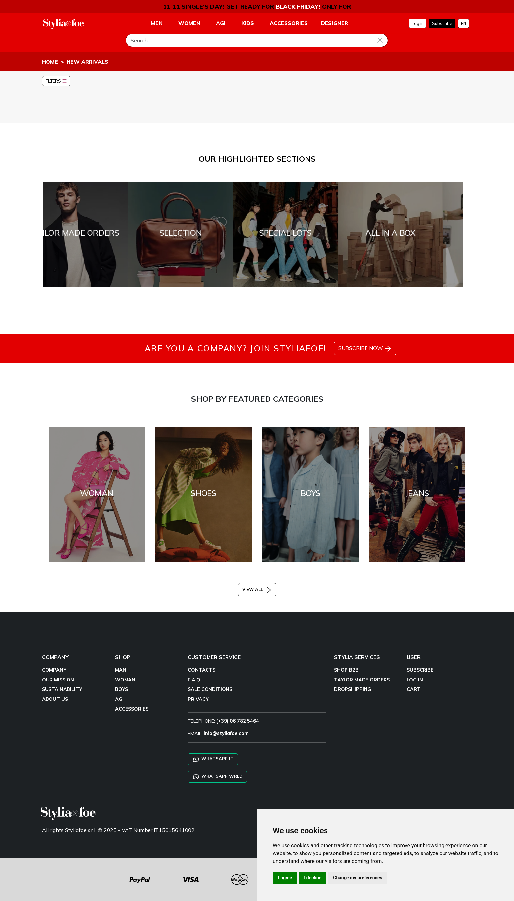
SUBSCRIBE (420, 670)
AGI (119, 699)
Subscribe (442, 23)
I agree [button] (285, 877)
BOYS (121, 689)
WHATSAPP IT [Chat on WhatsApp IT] (213, 759)
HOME (50, 61)
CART (414, 689)
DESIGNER (334, 23)
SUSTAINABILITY (62, 689)
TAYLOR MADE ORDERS (362, 680)
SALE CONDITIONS (210, 689)
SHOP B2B (346, 670)
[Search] (257, 40)
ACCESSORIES (131, 709)
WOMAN (125, 680)
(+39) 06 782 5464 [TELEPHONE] (237, 721)
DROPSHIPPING (352, 689)
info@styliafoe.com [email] (226, 733)
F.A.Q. (194, 680)
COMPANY (54, 670)
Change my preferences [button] (357, 877)
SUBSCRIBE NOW (365, 349)
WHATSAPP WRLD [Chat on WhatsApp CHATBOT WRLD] (217, 776)
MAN (120, 670)
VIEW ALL (257, 589)
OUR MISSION (58, 680)
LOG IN (415, 680)
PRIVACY (198, 699)
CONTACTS (201, 670)
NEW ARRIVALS (87, 61)
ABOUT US (55, 699)
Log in (418, 23)
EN (463, 23)
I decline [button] (312, 877)
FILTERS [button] (56, 81)
